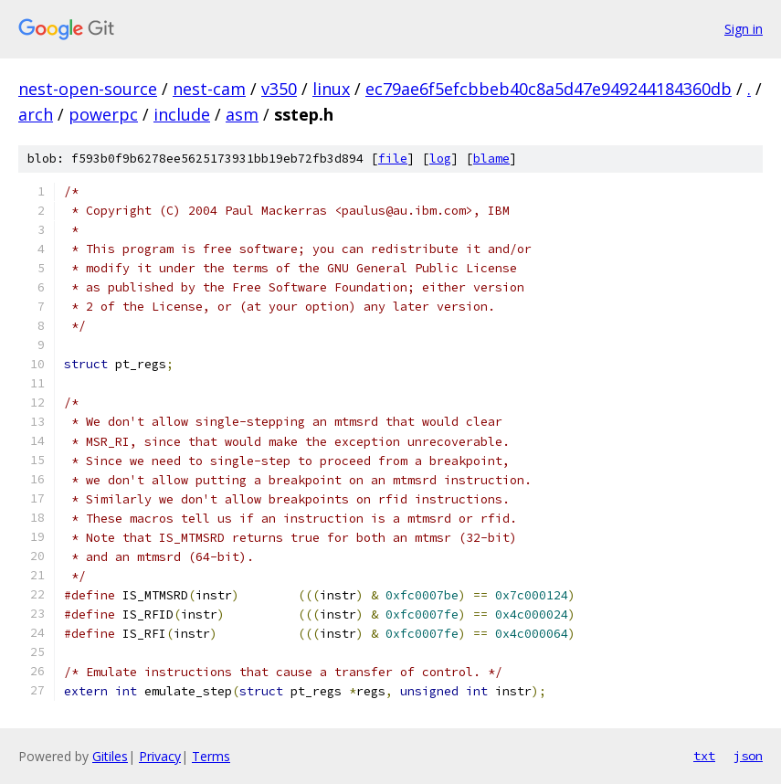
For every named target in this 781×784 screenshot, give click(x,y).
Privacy (160, 756)
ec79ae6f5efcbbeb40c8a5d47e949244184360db (548, 89)
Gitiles (110, 756)
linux (331, 89)
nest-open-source (87, 89)
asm (242, 114)
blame (491, 158)
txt (704, 755)
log (440, 158)
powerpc (103, 114)
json (748, 755)
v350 (279, 89)
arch (35, 114)
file (392, 158)
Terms (211, 756)
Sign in (743, 28)
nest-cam (209, 89)
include (181, 114)
